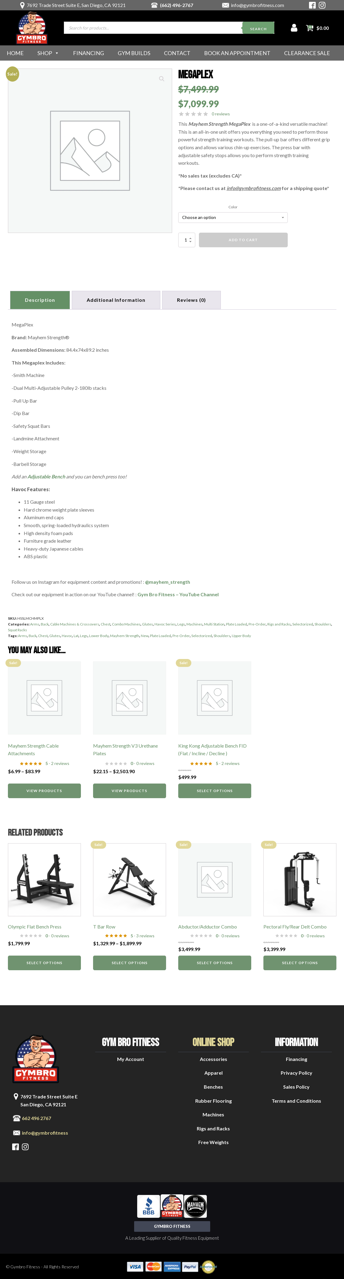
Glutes (147, 623)
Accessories (213, 1058)
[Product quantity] (186, 240)
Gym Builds (134, 53)
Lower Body (99, 634)
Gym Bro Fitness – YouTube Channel (178, 593)
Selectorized (302, 623)
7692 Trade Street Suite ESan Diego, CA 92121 (49, 1099)
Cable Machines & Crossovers (74, 623)
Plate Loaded (236, 623)
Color (233, 207)
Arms (34, 623)
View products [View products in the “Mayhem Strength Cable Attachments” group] (44, 789)
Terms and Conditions (296, 1099)
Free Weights (213, 1141)
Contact (177, 53)
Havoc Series (165, 623)
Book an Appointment (237, 53)
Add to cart (243, 240)
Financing (88, 53)
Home (15, 53)
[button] (161, 78)
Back (45, 623)
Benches (213, 1085)
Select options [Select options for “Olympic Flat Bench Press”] (44, 961)
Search (258, 28)
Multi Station (214, 623)
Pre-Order (257, 623)
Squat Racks (17, 628)
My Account (130, 1058)
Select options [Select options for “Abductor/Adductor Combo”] (215, 961)
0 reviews (221, 113)
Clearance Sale (307, 53)
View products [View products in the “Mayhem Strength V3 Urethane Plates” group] (129, 789)
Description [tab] (41, 299)
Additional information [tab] (118, 299)
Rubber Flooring (213, 1099)
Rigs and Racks (279, 623)
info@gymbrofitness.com (257, 5)
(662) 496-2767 (176, 5)
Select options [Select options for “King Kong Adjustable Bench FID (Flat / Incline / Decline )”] (215, 789)
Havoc (67, 634)
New (144, 634)
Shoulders (322, 623)
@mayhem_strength (167, 580)
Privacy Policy (296, 1071)
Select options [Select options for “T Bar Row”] (130, 961)
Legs (181, 623)
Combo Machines (126, 623)
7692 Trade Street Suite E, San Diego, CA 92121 (76, 5)
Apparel (213, 1071)
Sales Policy (296, 1085)
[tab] (195, 299)
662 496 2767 (36, 1117)
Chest (105, 623)
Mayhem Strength (124, 634)
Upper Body (241, 634)
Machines (194, 623)
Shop (48, 53)
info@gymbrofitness (45, 1131)
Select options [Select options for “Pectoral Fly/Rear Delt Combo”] (300, 961)
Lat (76, 634)
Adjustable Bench (46, 475)
